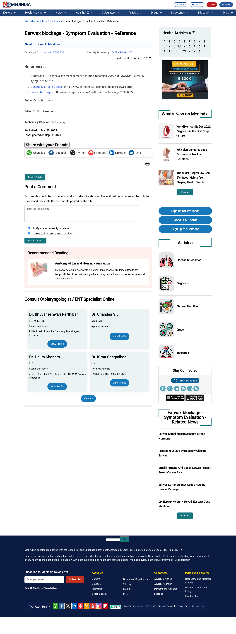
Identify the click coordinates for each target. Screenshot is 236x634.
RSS (86, 606)
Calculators (110, 12)
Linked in (74, 606)
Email (135, 152)
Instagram (99, 606)
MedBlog (127, 589)
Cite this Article (35, 177)
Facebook (57, 152)
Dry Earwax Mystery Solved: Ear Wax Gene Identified (184, 504)
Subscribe (75, 579)
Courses (96, 584)
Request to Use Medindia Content (198, 581)
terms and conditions (62, 233)
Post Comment (35, 240)
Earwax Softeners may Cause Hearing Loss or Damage (182, 487)
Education (206, 12)
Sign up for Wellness (185, 211)
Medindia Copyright (167, 606)
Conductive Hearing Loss (46, 86)
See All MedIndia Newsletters (40, 588)
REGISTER (226, 4)
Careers (96, 579)
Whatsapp (35, 152)
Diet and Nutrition (187, 306)
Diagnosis (182, 283)
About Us (97, 572)
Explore (9, 12)
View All (88, 398)
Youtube (93, 606)
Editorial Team (99, 593)
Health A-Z (84, 12)
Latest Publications (48, 44)
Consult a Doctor (185, 220)
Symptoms (54, 21)
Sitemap (127, 584)
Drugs (156, 12)
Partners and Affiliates (165, 588)
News (60, 12)
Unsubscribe (191, 596)
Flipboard (105, 606)
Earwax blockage (41, 92)
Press (126, 594)
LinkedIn (117, 152)
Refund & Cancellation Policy (196, 589)
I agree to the (53, 233)
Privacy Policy (184, 606)
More (228, 12)
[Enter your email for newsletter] (44, 579)
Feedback (159, 593)
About (28, 44)
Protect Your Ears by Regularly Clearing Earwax (182, 453)
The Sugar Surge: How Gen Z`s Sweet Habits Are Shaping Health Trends (193, 177)
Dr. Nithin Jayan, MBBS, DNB (50, 52)
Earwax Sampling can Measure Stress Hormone (182, 436)
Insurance (182, 352)
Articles (135, 12)
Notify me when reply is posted (50, 228)
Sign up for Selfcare (185, 229)
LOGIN (212, 4)
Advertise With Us (163, 579)
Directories (179, 12)
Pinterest (97, 152)
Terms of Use (198, 606)
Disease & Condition (188, 260)
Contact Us (160, 572)
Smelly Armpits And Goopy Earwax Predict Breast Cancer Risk (184, 470)
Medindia (29, 21)
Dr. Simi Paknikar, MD (122, 52)
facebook (62, 606)
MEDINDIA (17, 5)
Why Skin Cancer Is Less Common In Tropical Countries (191, 154)
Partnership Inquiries (197, 572)
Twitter (77, 152)
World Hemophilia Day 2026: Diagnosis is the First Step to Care (193, 131)
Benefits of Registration (135, 579)
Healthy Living (35, 12)
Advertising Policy (163, 584)
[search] (113, 539)
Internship (97, 588)
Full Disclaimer (182, 559)
